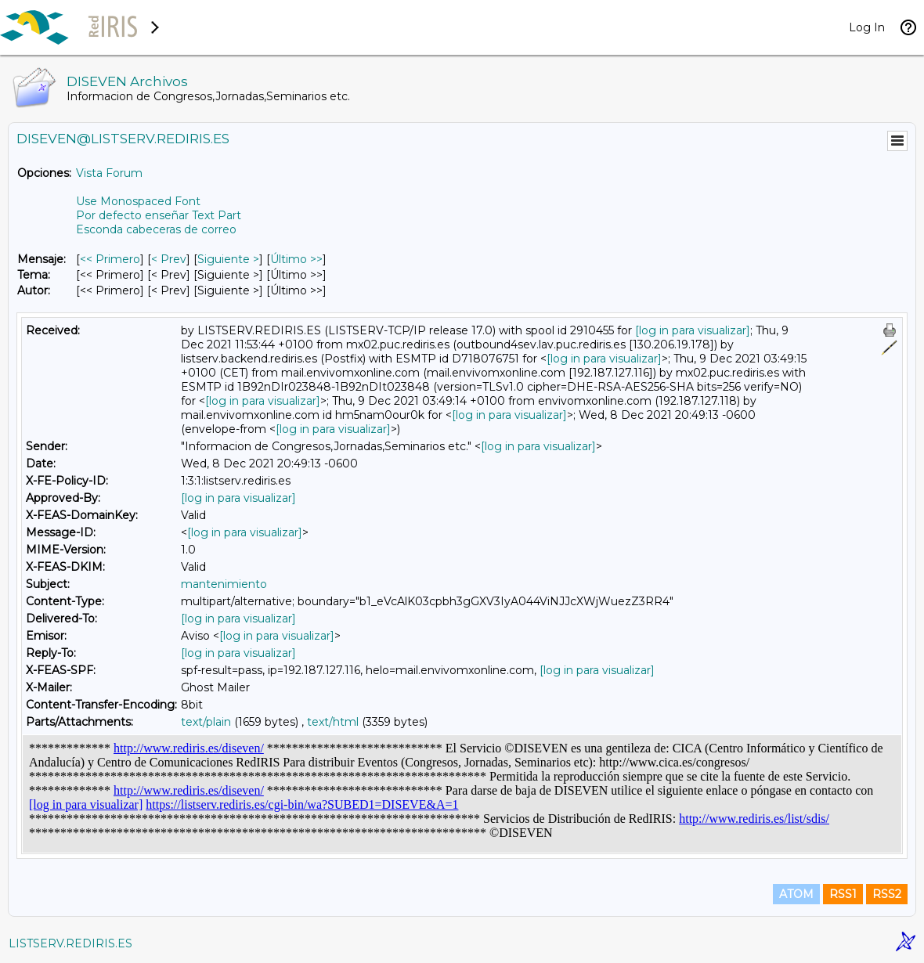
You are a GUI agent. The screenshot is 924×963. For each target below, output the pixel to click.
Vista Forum (109, 173)
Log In (867, 27)
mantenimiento (224, 584)
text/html (333, 722)
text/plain (206, 722)
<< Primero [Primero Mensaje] (110, 259)
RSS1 (843, 894)
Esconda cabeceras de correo (156, 229)
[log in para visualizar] (692, 330)
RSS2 (886, 894)
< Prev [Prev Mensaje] (168, 259)
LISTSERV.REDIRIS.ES (70, 943)
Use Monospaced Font (138, 201)
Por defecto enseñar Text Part (158, 215)
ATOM (796, 894)
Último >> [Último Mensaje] (296, 259)
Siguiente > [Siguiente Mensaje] (228, 259)
